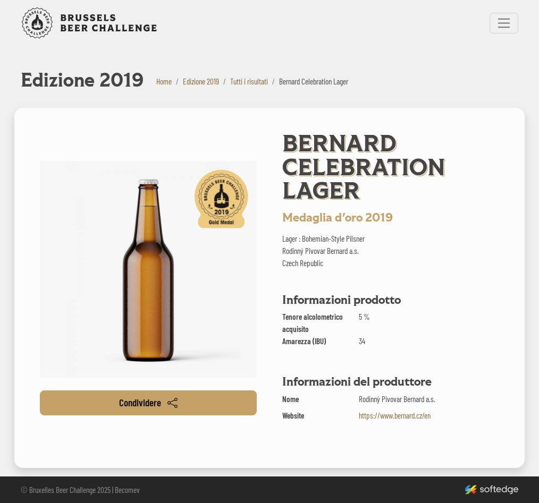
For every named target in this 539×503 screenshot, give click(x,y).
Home (164, 81)
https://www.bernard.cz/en (395, 415)
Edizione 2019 (201, 81)
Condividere (148, 402)
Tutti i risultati (249, 81)
